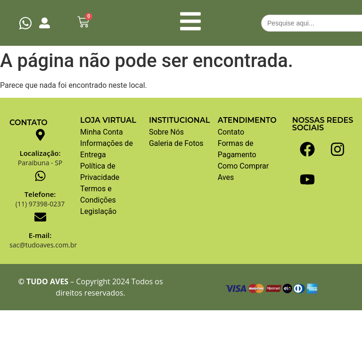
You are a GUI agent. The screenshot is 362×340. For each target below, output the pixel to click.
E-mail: (40, 235)
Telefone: (40, 194)
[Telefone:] (40, 176)
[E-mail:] (40, 217)
